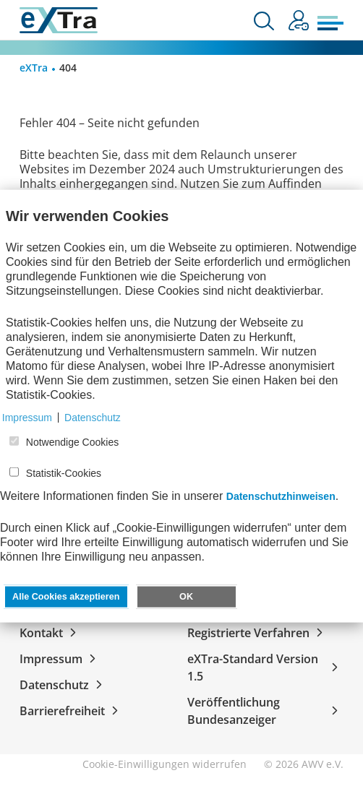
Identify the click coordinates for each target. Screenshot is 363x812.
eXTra (34, 67)
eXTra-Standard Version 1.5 (265, 667)
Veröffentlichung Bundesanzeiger (265, 710)
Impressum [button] (27, 417)
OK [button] (186, 596)
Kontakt (51, 633)
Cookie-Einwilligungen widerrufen (164, 764)
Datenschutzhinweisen (281, 495)
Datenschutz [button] (92, 417)
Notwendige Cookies (72, 442)
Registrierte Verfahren (257, 633)
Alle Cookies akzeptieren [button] (65, 596)
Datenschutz (64, 685)
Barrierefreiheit (72, 711)
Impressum (60, 659)
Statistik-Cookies (63, 473)
